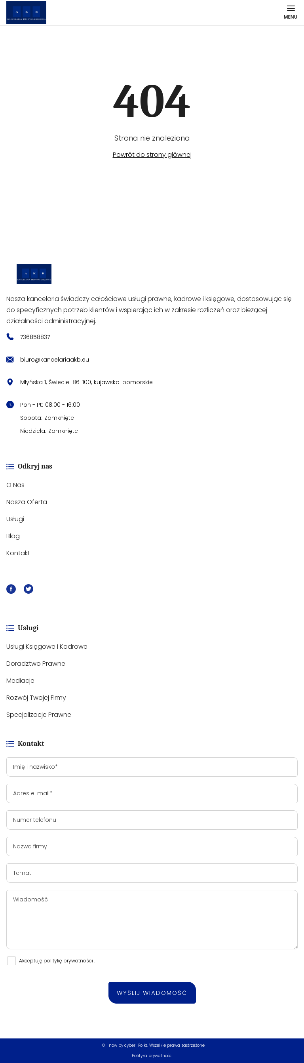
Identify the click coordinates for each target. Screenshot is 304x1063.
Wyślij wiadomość (152, 993)
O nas (15, 485)
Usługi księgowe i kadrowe (46, 646)
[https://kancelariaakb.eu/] (152, 274)
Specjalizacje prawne (38, 714)
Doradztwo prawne (35, 663)
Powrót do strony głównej (152, 154)
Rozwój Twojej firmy (36, 697)
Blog (13, 536)
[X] (28, 590)
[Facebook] (11, 590)
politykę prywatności (69, 960)
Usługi (15, 519)
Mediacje (20, 680)
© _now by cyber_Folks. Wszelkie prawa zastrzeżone (152, 1045)
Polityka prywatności (152, 1056)
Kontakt (18, 553)
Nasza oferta (26, 502)
